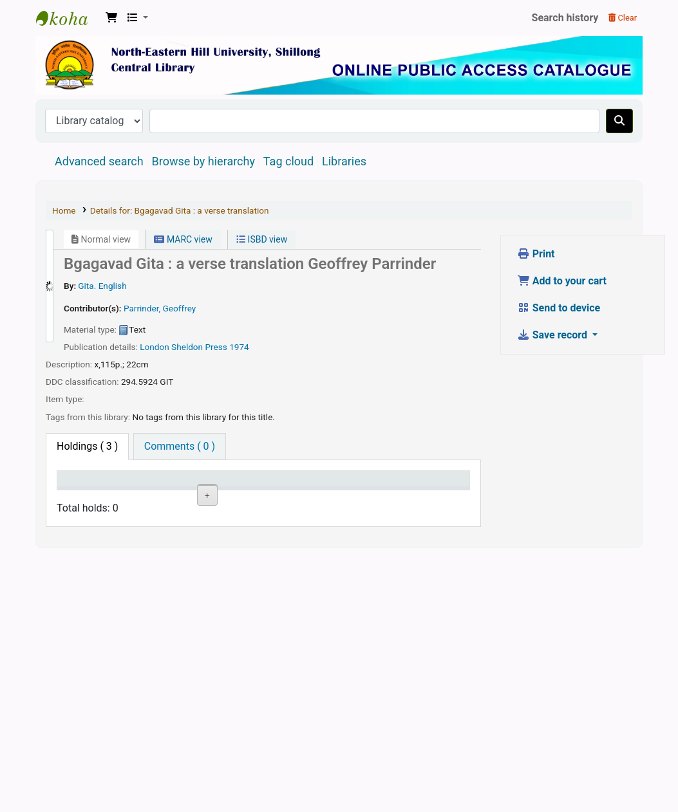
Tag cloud (288, 161)
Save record (553, 335)
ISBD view (261, 239)
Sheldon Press (199, 347)
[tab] (179, 446)
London (154, 347)
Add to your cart (562, 281)
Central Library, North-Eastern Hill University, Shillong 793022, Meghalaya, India (68, 18)
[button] (111, 18)
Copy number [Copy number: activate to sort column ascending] (287, 491)
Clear (622, 18)
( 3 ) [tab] (87, 446)
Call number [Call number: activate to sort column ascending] (236, 491)
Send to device (559, 308)
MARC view (183, 239)
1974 (239, 347)
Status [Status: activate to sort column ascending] (336, 497)
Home (64, 210)
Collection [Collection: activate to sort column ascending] (189, 497)
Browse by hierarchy (203, 161)
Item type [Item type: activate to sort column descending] (74, 491)
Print (536, 254)
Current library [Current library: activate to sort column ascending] (132, 491)
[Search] (619, 121)
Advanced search (99, 161)
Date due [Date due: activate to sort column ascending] (384, 491)
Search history (565, 18)
